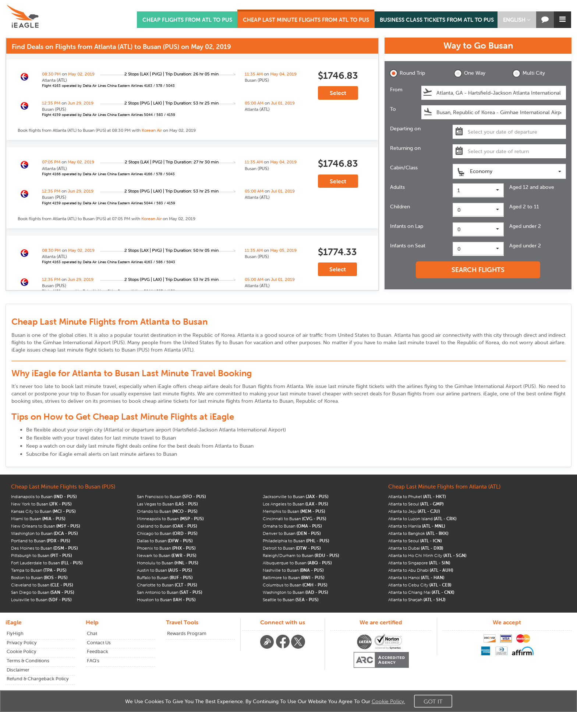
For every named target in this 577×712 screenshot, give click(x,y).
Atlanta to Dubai (415, 548)
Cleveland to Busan (42, 585)
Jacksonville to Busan (295, 496)
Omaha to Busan (292, 526)
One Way (469, 73)
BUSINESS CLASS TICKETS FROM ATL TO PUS (437, 19)
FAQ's (93, 661)
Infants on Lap (406, 226)
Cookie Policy (21, 651)
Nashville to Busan (293, 570)
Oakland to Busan (167, 526)
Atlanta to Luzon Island (422, 518)
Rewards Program (186, 633)
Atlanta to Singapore (419, 562)
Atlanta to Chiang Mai (421, 592)
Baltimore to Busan (293, 577)
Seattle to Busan (290, 599)
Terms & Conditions (28, 661)
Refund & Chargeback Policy (38, 679)
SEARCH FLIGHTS (478, 269)
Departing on (405, 128)
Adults (397, 187)
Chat (92, 633)
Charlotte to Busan (167, 585)
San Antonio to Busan (169, 592)
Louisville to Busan (41, 599)
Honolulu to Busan (167, 562)
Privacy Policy (22, 642)
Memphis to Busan (294, 511)
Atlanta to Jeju (414, 511)
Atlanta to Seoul (415, 504)
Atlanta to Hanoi (416, 577)
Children (400, 206)
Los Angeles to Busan (295, 504)
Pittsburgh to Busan (41, 555)
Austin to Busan (164, 570)
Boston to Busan (39, 577)
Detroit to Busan (292, 548)
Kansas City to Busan (43, 511)
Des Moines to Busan (44, 548)
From (396, 89)
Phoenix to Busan (166, 548)
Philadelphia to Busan (296, 540)
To (393, 109)
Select (338, 92)
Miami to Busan (38, 518)
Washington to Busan (44, 533)
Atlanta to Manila (416, 526)
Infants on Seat (407, 245)
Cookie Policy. (388, 701)
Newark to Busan (166, 555)
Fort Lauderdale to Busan (46, 562)
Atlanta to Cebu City (419, 585)
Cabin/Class (404, 167)
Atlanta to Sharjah (416, 599)
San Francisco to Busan (171, 496)
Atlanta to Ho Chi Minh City (427, 555)
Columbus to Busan (295, 585)
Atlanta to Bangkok (418, 533)
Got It (433, 701)
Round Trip (407, 73)
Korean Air (152, 130)
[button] (517, 19)
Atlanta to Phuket (417, 496)
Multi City (528, 73)
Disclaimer (18, 670)
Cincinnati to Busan (294, 518)
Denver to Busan (292, 533)
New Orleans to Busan (45, 526)
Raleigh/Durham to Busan (301, 555)
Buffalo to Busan (164, 577)
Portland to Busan (40, 540)
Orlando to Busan (167, 511)
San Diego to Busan (42, 592)
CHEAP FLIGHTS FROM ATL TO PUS (187, 19)
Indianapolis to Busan (44, 496)
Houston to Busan (166, 599)
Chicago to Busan (167, 533)
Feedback (97, 651)
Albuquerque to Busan (297, 562)
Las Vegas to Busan (167, 504)
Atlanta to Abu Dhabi (420, 570)
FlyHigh (15, 633)
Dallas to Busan (164, 540)
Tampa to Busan (38, 570)
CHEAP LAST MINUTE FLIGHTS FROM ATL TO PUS (306, 19)
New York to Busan (41, 504)
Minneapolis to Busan (170, 518)
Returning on (405, 148)
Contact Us (99, 642)
